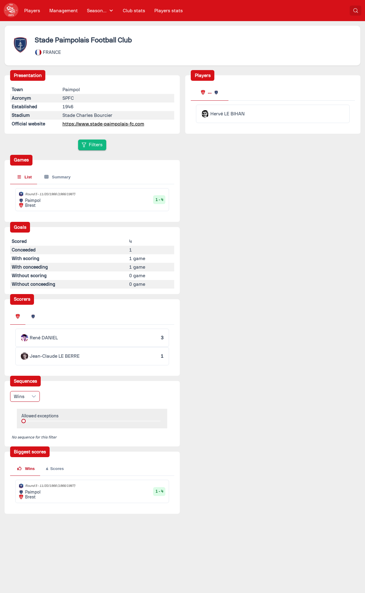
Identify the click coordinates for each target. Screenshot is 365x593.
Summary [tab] (57, 177)
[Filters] (92, 145)
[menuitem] (32, 11)
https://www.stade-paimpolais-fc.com (103, 124)
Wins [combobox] (19, 396)
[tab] (209, 93)
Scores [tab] (54, 468)
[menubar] (103, 11)
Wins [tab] (26, 468)
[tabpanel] (273, 114)
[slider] (23, 421)
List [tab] (24, 177)
